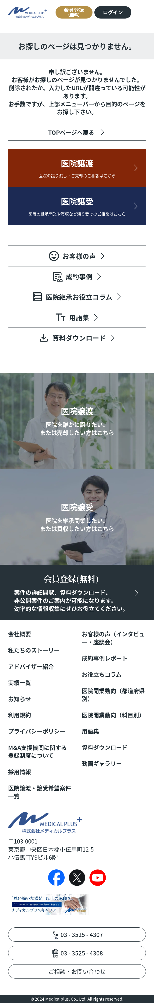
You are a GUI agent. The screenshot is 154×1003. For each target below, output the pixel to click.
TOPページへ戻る (71, 132)
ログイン (113, 12)
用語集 (90, 731)
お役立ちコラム (102, 674)
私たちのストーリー (34, 650)
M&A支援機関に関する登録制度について (37, 751)
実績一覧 (19, 683)
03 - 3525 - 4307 (82, 934)
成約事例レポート (105, 658)
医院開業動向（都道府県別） (113, 695)
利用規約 (19, 715)
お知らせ (19, 699)
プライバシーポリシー (36, 731)
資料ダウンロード (105, 747)
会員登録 (74, 12)
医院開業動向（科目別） (113, 715)
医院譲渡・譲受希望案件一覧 (39, 792)
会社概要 (19, 634)
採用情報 (19, 772)
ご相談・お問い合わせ (77, 971)
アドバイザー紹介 (31, 666)
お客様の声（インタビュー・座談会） (113, 638)
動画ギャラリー (102, 763)
